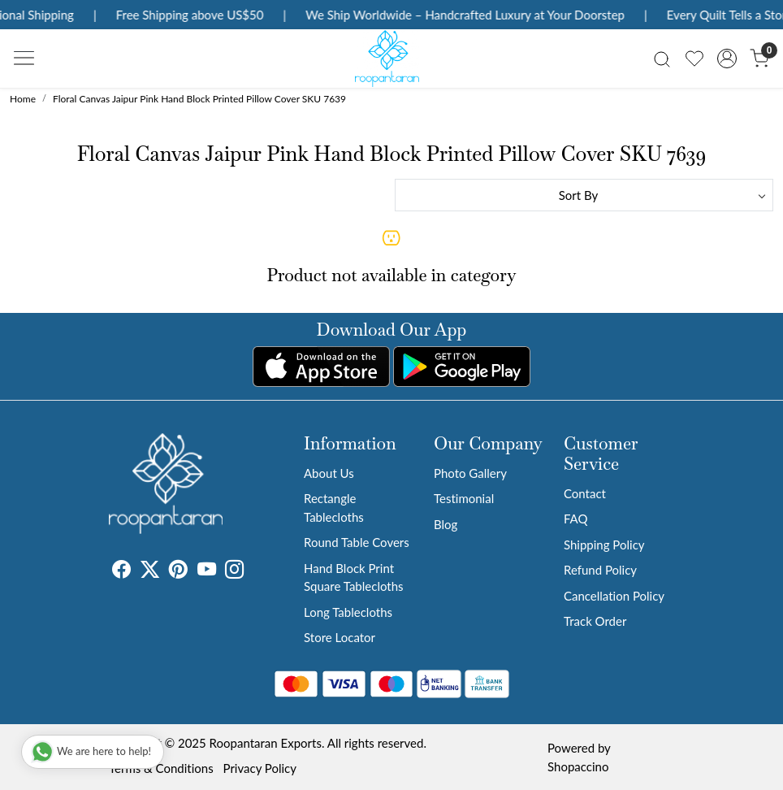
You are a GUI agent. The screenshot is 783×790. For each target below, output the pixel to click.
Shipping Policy (604, 544)
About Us (329, 473)
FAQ (576, 518)
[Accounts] (727, 58)
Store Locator (339, 637)
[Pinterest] (178, 571)
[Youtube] (206, 571)
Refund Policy (600, 569)
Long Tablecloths (348, 612)
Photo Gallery (470, 473)
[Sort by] (584, 195)
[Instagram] (234, 571)
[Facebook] (121, 571)
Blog (445, 524)
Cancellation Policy (614, 595)
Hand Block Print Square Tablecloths (354, 577)
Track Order (595, 621)
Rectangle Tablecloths (334, 507)
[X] (149, 571)
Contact (585, 493)
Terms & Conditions (161, 768)
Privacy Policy (259, 768)
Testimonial (464, 498)
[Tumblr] (253, 571)
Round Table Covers (356, 542)
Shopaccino (577, 766)
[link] (662, 58)
